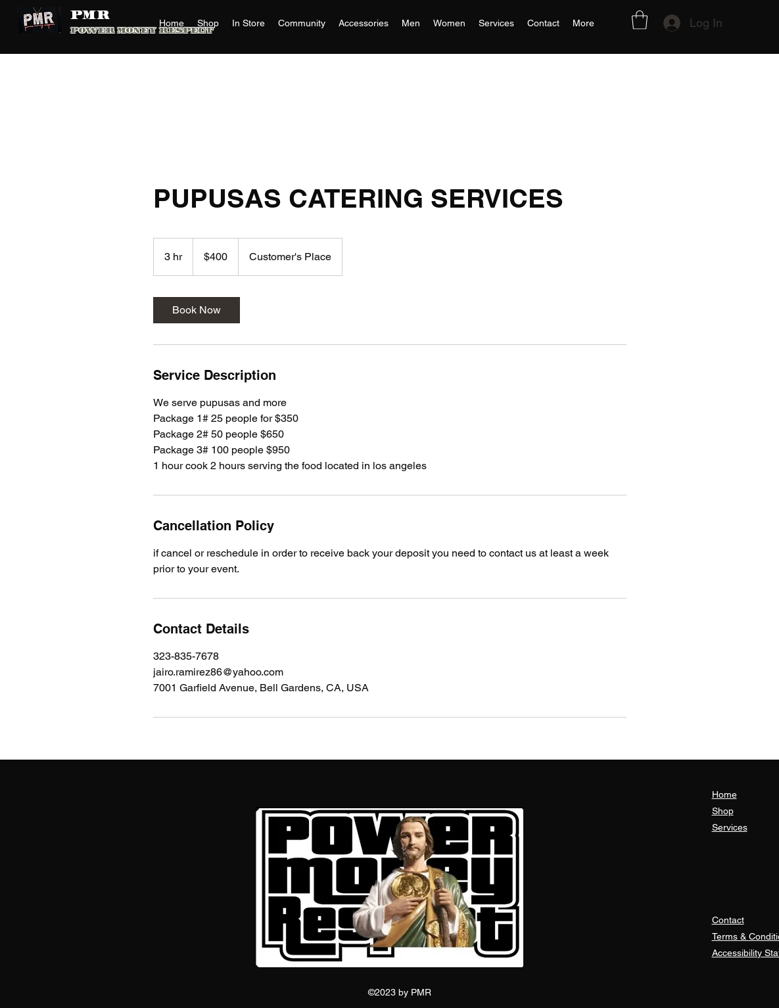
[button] (640, 20)
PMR (90, 16)
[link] (196, 310)
